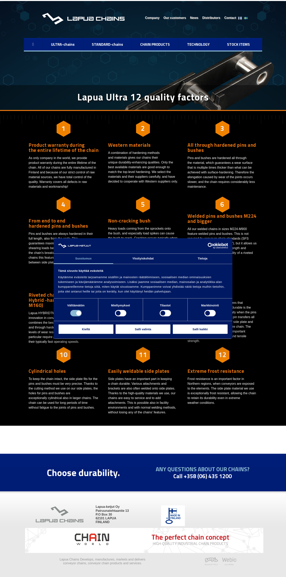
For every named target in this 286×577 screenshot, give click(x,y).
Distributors (211, 17)
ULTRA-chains (62, 44)
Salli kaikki (200, 329)
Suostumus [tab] (83, 258)
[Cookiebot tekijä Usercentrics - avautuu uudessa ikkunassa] (210, 246)
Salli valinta (143, 329)
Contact (230, 17)
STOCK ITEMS (238, 44)
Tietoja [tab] (203, 258)
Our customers (174, 17)
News (194, 17)
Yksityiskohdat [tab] (143, 258)
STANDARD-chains (107, 44)
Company (152, 17)
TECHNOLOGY (198, 44)
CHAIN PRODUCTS (155, 44)
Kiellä (86, 329)
